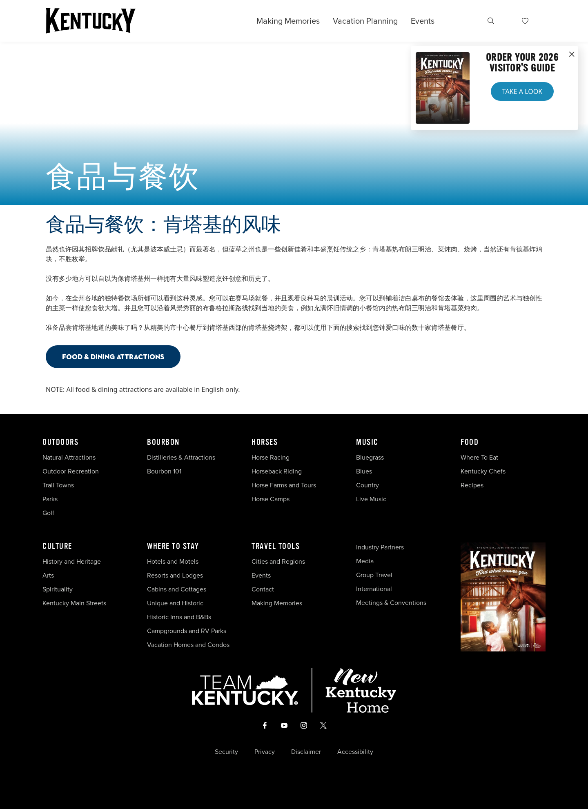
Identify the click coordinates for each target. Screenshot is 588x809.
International (374, 588)
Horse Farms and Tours (284, 485)
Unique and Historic (175, 603)
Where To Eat (479, 457)
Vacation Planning (365, 21)
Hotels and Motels (172, 561)
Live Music (371, 499)
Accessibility (355, 752)
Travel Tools (276, 546)
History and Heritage (72, 561)
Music (367, 442)
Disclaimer (306, 752)
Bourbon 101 (164, 471)
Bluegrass (370, 457)
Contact (263, 589)
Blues (364, 471)
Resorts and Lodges (175, 575)
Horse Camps (271, 499)
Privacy (264, 752)
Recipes (473, 485)
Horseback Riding (277, 471)
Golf (48, 513)
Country (367, 485)
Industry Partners (380, 547)
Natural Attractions (69, 457)
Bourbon (163, 442)
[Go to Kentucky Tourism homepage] (91, 20)
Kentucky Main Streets (74, 603)
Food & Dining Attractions (113, 356)
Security (226, 752)
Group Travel (374, 575)
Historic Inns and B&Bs (179, 617)
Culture (57, 546)
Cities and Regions (278, 561)
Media (365, 561)
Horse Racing (271, 457)
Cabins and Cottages (176, 589)
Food (470, 442)
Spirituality (58, 589)
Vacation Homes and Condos (188, 644)
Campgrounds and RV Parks (186, 631)
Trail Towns (58, 485)
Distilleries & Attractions (181, 457)
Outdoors (60, 442)
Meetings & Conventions (391, 602)
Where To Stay (173, 546)
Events (422, 21)
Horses (265, 442)
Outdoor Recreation (70, 471)
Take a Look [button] (522, 91)
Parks (50, 499)
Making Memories (288, 21)
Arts (48, 575)
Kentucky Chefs (483, 471)
